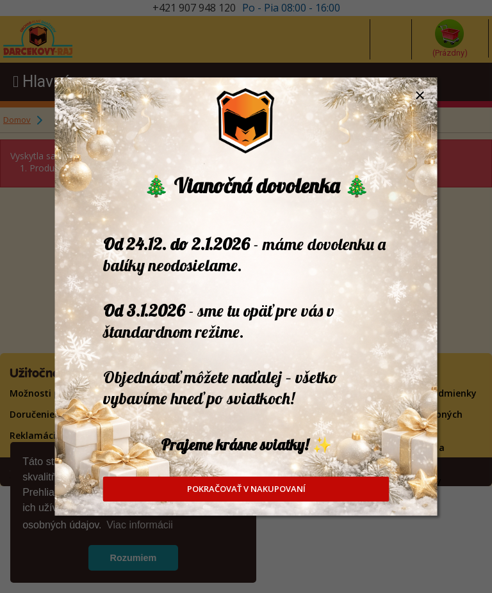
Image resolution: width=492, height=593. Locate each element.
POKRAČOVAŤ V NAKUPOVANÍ (246, 488)
